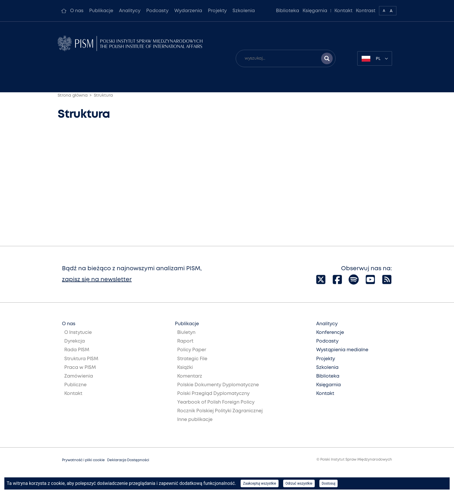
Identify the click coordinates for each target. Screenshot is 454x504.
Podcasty (157, 11)
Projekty (217, 11)
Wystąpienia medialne (342, 350)
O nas (76, 11)
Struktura (103, 95)
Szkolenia (244, 11)
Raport (185, 341)
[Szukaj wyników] (327, 58)
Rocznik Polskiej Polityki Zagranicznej (220, 411)
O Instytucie (78, 332)
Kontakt (343, 11)
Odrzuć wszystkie (298, 483)
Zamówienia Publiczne (78, 380)
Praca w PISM (80, 367)
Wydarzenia (188, 11)
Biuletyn (186, 332)
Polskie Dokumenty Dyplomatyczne (218, 385)
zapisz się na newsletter (97, 279)
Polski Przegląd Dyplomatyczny (213, 393)
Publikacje (101, 11)
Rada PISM (76, 350)
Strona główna (73, 95)
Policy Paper (191, 350)
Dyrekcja (74, 341)
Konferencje (330, 332)
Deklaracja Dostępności (128, 460)
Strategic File (192, 359)
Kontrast (366, 11)
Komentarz (189, 376)
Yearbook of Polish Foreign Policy (216, 402)
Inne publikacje (195, 419)
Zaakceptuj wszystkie (259, 483)
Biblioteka (287, 11)
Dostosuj (328, 483)
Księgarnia (315, 11)
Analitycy (129, 11)
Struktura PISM (81, 359)
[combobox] (375, 58)
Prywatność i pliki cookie (83, 460)
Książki (185, 367)
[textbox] (375, 58)
